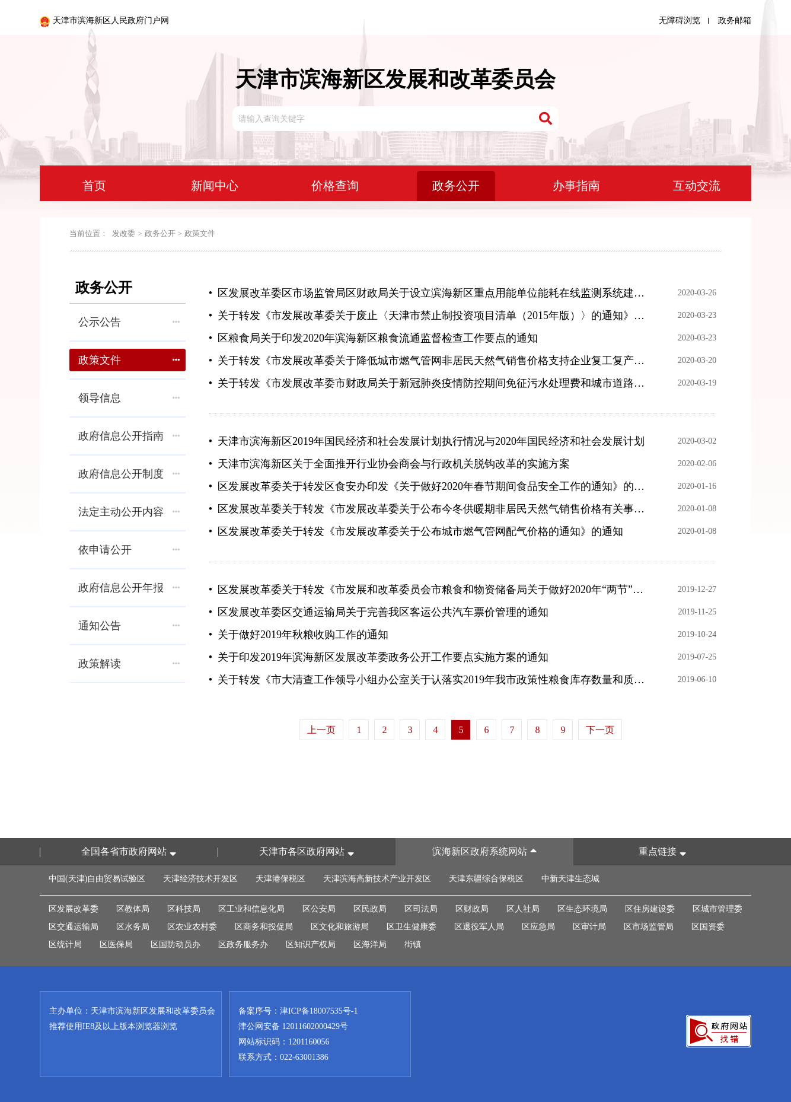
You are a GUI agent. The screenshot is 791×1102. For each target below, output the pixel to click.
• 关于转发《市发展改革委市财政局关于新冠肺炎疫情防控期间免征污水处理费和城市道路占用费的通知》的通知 (428, 383)
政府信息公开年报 (129, 587)
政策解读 (129, 663)
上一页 (321, 730)
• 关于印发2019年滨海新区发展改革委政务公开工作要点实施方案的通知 (378, 657)
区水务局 (132, 926)
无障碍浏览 (679, 20)
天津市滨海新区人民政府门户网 (104, 21)
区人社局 (523, 908)
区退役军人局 (479, 926)
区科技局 (183, 908)
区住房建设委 (650, 908)
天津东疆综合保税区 (486, 878)
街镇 (412, 944)
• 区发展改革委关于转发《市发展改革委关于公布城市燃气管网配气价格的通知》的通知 (416, 531)
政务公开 (160, 233)
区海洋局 (370, 944)
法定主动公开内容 (129, 512)
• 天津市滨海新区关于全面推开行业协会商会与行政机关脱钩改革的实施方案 (389, 464)
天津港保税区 (280, 878)
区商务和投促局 (264, 926)
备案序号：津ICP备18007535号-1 (298, 1011)
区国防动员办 (175, 944)
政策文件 (199, 233)
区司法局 (421, 908)
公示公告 (129, 322)
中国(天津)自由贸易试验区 (97, 878)
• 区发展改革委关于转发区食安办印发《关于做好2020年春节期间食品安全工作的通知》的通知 (428, 486)
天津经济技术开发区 (200, 878)
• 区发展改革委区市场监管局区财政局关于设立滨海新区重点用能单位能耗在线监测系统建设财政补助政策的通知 (428, 293)
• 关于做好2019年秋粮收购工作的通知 (298, 635)
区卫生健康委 (411, 926)
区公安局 (319, 908)
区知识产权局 (311, 944)
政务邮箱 (734, 20)
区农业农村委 (192, 926)
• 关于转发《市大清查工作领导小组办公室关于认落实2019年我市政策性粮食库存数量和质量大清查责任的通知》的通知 (428, 680)
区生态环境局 (582, 908)
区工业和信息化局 (251, 908)
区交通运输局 (73, 926)
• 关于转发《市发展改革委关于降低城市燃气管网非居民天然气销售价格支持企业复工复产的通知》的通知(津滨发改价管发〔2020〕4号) (428, 361)
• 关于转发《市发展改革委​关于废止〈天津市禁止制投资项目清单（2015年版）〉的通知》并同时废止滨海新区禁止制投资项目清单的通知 (428, 315)
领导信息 (129, 398)
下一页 (600, 730)
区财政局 (472, 908)
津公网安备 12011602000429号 (293, 1026)
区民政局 (370, 908)
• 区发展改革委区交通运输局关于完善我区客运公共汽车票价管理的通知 (378, 612)
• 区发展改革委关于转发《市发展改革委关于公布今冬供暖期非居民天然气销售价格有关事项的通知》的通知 (428, 509)
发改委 (123, 233)
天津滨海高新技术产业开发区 (377, 878)
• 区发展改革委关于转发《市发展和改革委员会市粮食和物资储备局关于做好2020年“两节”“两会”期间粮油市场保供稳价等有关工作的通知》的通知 (428, 589)
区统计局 (65, 944)
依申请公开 (129, 550)
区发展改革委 (73, 908)
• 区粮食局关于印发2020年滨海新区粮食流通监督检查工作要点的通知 (373, 338)
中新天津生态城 (570, 878)
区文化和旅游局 (340, 926)
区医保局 (116, 944)
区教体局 (132, 908)
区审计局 (589, 926)
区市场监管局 (649, 926)
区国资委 (708, 926)
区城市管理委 (717, 908)
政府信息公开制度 (129, 474)
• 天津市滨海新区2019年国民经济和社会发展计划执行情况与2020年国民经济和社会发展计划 (427, 441)
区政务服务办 (243, 944)
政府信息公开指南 (129, 436)
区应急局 (538, 926)
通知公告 (129, 625)
